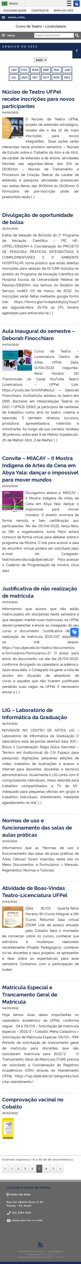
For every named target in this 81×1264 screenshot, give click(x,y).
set (35, 77)
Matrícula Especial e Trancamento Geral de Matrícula (29, 994)
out (46, 77)
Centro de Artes (18, 1194)
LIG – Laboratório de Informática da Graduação (34, 713)
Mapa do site (63, 10)
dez (67, 77)
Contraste (41, 10)
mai (56, 70)
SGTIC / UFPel (54, 1257)
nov (56, 77)
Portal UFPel (16, 17)
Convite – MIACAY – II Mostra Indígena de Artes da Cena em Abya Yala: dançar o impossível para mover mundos (40, 468)
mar (35, 70)
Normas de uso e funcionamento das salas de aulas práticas (37, 827)
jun (67, 70)
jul (13, 77)
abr (46, 70)
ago (24, 77)
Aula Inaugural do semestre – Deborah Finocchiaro (38, 334)
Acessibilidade (15, 10)
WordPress (47, 1254)
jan (14, 70)
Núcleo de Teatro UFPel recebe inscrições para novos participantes (38, 98)
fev (24, 70)
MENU (8, 35)
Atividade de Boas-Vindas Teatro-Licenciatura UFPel (34, 891)
